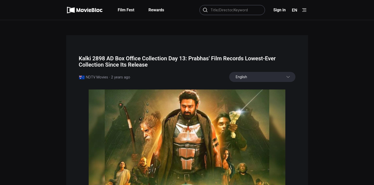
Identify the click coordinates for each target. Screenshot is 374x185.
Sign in (279, 10)
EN (294, 10)
